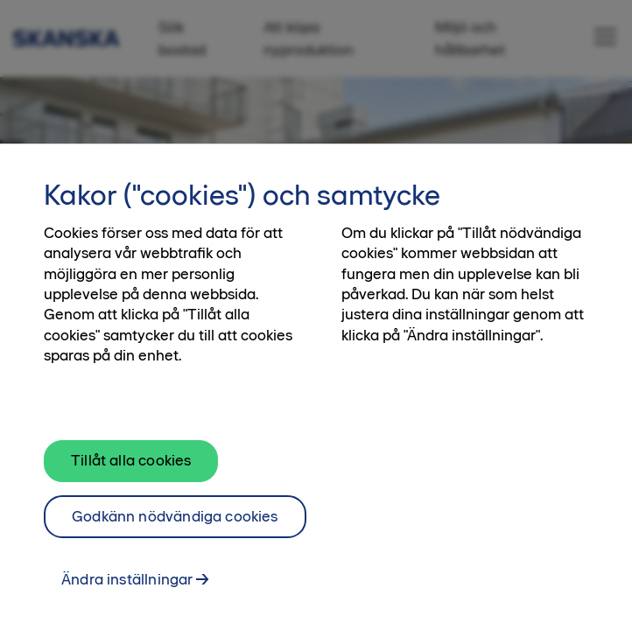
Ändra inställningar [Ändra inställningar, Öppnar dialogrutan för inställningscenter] (127, 586)
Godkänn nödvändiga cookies (175, 522)
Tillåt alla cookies (131, 466)
